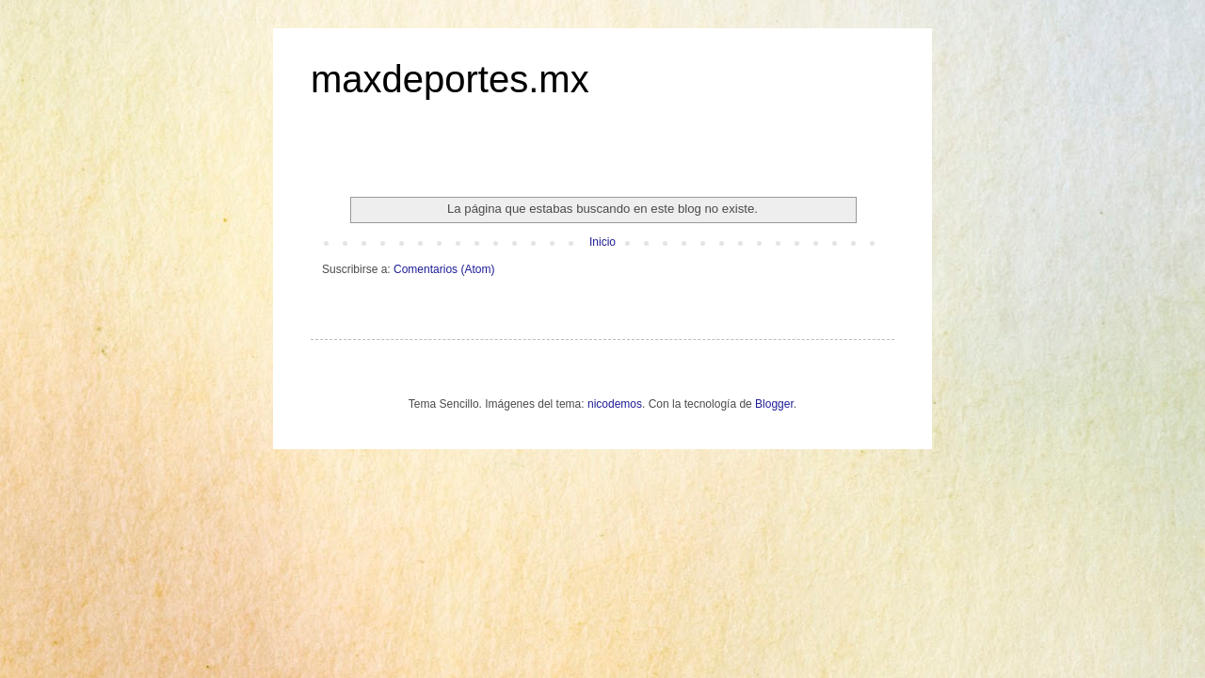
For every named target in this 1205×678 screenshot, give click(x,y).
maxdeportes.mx (450, 79)
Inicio (602, 242)
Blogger (774, 404)
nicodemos (614, 404)
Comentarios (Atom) (444, 269)
